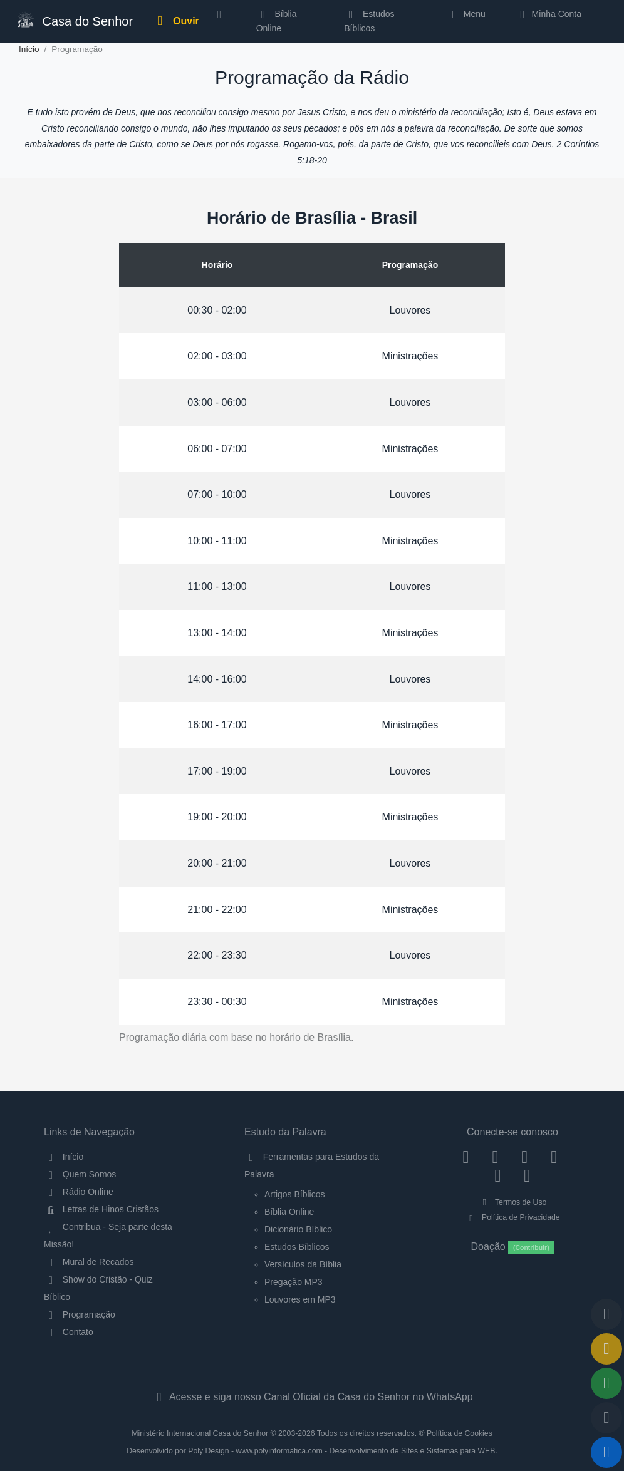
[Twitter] (525, 1157)
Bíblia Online (276, 21)
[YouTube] (554, 1157)
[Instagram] (495, 1157)
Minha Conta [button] (548, 14)
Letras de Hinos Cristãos (101, 1209)
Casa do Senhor (72, 19)
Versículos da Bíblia (302, 1264)
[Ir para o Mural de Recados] (606, 1349)
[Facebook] (466, 1157)
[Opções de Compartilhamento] (606, 1383)
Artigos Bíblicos (294, 1194)
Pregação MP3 (293, 1282)
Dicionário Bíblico (298, 1229)
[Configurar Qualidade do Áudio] (606, 1417)
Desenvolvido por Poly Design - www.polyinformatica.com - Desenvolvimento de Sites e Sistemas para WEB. (312, 1451)
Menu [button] (465, 14)
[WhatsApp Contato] (498, 1175)
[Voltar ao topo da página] (606, 1314)
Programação (79, 1314)
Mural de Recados (88, 1262)
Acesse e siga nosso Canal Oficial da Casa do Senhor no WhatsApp (311, 1396)
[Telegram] (527, 1175)
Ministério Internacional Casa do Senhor (200, 1433)
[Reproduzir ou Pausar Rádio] (606, 1452)
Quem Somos (80, 1174)
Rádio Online (78, 1192)
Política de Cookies (459, 1433)
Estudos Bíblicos (369, 21)
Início (29, 49)
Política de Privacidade (512, 1217)
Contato (68, 1332)
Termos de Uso (513, 1202)
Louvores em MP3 (300, 1299)
